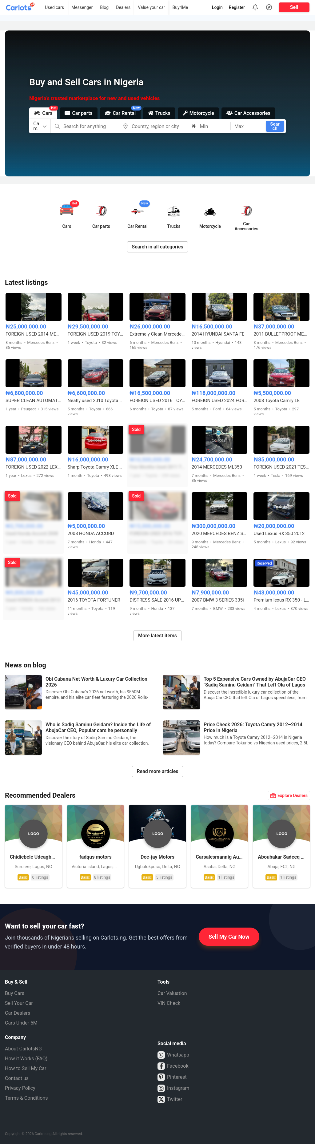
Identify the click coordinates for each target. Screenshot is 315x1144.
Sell (294, 7)
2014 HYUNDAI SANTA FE (218, 334)
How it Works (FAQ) (26, 1058)
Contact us (17, 1078)
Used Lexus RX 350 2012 (279, 533)
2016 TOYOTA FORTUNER (94, 600)
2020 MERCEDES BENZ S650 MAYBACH (220, 533)
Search (275, 126)
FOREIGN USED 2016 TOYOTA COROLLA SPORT (157, 533)
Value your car (151, 7)
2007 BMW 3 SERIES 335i (218, 600)
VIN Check (169, 1003)
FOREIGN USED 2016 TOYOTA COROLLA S (157, 400)
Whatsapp (173, 1055)
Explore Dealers (289, 795)
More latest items (157, 635)
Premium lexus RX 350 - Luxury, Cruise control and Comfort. (281, 600)
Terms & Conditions (26, 1098)
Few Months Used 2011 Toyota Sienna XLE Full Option (157, 467)
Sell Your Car (19, 1003)
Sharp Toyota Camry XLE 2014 (96, 467)
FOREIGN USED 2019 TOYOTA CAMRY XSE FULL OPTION (96, 334)
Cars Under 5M (21, 1023)
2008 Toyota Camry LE (276, 400)
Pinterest (172, 1077)
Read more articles (157, 771)
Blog (104, 7)
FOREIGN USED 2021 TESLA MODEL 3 (281, 467)
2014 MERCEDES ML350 (217, 467)
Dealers (123, 7)
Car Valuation (172, 993)
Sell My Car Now (229, 936)
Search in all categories (157, 247)
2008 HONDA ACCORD (91, 533)
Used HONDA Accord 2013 (33, 600)
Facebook (173, 1066)
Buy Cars (14, 993)
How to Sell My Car (25, 1068)
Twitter (170, 1099)
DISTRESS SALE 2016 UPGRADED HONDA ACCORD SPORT (157, 600)
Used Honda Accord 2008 (32, 533)
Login (217, 7)
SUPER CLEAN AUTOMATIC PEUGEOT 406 (34, 400)
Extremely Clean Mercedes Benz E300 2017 (157, 334)
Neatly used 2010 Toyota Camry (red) (96, 400)
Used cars (54, 7)
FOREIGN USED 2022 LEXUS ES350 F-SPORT (34, 467)
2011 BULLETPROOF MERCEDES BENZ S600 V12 (281, 334)
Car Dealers (17, 1013)
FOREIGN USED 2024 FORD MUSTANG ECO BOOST (220, 400)
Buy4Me (180, 7)
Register (237, 7)
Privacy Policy (20, 1088)
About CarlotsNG (23, 1049)
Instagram (173, 1088)
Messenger (82, 7)
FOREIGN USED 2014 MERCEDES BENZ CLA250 (34, 334)
